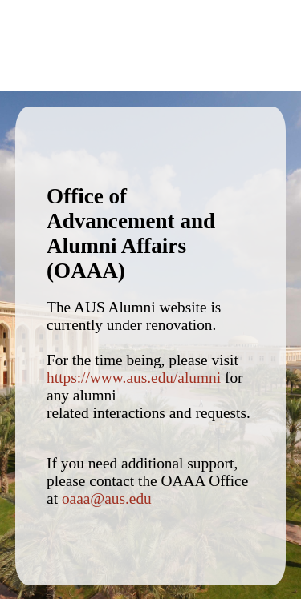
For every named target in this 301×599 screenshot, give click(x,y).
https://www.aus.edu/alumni (134, 377)
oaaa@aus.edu (107, 498)
